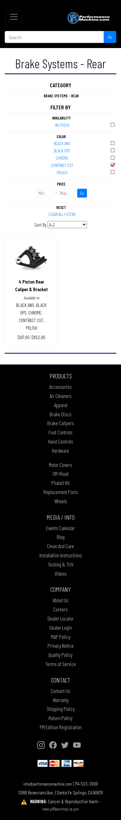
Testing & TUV (60, 564)
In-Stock (85, 125)
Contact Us (60, 691)
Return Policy (60, 718)
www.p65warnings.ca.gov (61, 808)
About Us (60, 600)
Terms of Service (60, 664)
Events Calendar (60, 528)
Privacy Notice (61, 645)
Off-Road (60, 473)
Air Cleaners (60, 396)
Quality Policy (60, 655)
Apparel (60, 405)
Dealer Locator (61, 618)
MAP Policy (60, 636)
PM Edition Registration (61, 727)
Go (110, 37)
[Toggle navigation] (14, 16)
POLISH (86, 172)
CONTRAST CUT (83, 165)
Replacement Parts (60, 492)
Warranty (61, 700)
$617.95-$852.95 (31, 337)
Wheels (60, 501)
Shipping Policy (61, 709)
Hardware (60, 450)
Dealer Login (60, 627)
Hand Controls (60, 441)
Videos (61, 573)
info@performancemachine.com (47, 783)
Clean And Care (60, 546)
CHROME (86, 158)
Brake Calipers (60, 423)
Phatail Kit (60, 483)
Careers (60, 609)
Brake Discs (60, 414)
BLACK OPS (85, 150)
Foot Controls (60, 432)
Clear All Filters (62, 214)
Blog (61, 537)
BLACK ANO (85, 143)
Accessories (60, 386)
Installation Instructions (60, 555)
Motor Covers (60, 465)
